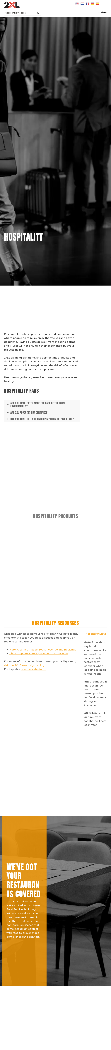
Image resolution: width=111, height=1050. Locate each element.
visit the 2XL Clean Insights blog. (24, 665)
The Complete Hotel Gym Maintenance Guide (38, 653)
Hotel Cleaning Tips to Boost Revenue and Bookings (42, 649)
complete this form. (33, 669)
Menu (104, 12)
